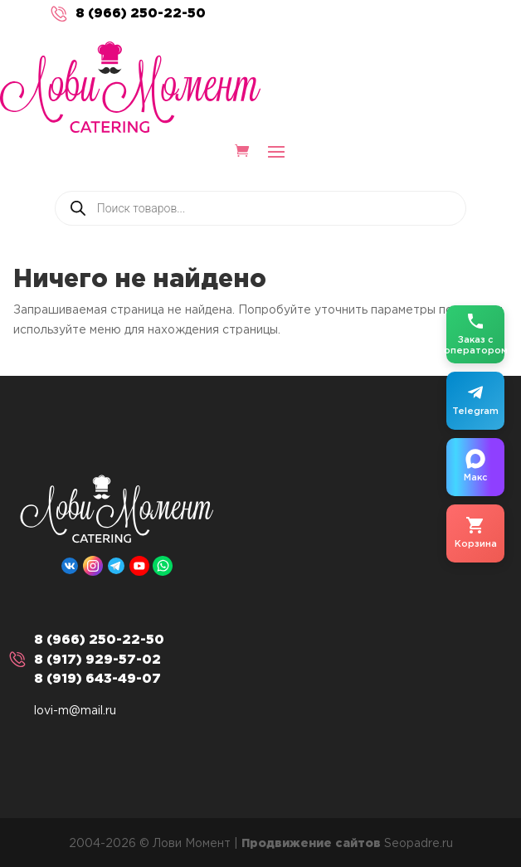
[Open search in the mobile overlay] (260, 208)
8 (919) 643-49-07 (97, 679)
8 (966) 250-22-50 (140, 13)
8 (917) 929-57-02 (97, 660)
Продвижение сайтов (311, 844)
